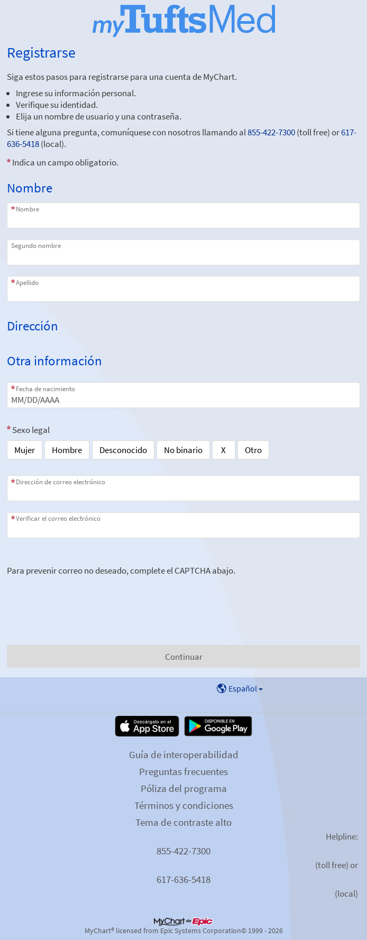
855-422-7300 (271, 132)
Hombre (67, 450)
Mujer (24, 450)
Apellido (27, 282)
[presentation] (87, 597)
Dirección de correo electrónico (60, 481)
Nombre (27, 209)
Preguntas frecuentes (183, 771)
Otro (253, 450)
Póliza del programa (184, 788)
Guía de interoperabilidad (183, 754)
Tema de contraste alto (183, 822)
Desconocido (123, 450)
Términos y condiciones (183, 805)
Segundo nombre (36, 245)
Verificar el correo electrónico (58, 518)
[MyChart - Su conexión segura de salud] (184, 21)
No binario (183, 450)
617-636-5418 (183, 879)
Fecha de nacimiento (45, 388)
